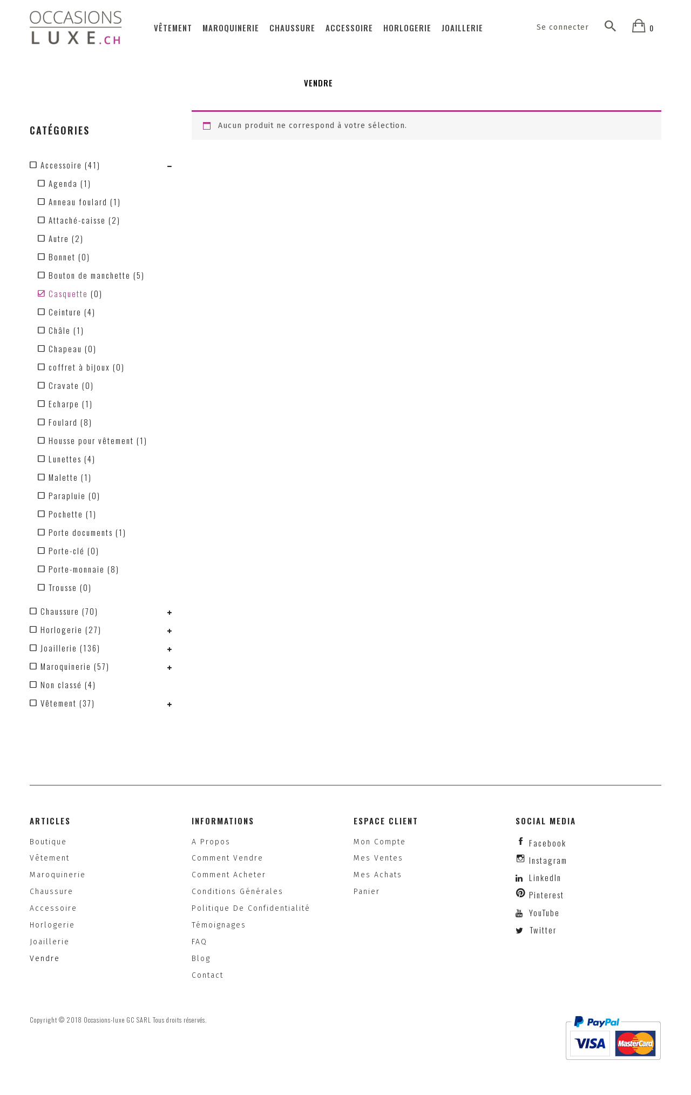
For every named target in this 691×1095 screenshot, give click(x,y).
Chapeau (65, 348)
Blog (201, 958)
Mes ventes (378, 858)
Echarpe (64, 403)
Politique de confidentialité (251, 908)
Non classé (61, 684)
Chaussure (292, 27)
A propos (211, 842)
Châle (60, 330)
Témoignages (219, 925)
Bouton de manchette (90, 275)
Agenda (63, 183)
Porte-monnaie (77, 569)
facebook (547, 843)
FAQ (199, 941)
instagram (548, 860)
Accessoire (349, 27)
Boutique (48, 842)
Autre (59, 238)
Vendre (318, 83)
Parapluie (67, 495)
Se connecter (563, 27)
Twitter (542, 930)
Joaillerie (462, 27)
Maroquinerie (230, 27)
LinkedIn (545, 877)
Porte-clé (67, 550)
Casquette (68, 293)
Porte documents (81, 532)
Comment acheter (229, 874)
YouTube (543, 912)
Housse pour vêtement (91, 440)
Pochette (66, 514)
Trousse (63, 587)
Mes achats (378, 874)
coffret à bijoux (79, 367)
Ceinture (65, 312)
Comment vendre (227, 858)
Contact (207, 975)
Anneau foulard (78, 201)
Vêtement (173, 27)
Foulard (63, 422)
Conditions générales (237, 891)
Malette (63, 477)
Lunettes (65, 459)
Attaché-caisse (77, 220)
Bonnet (62, 257)
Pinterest (546, 895)
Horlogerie (407, 27)
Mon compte (380, 842)
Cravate (64, 385)
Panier (367, 891)
